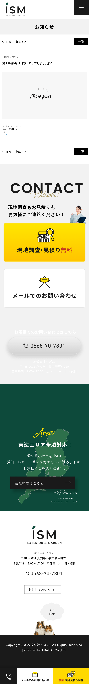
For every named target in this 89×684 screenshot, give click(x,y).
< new (6, 42)
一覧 (81, 41)
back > (21, 42)
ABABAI (48, 650)
